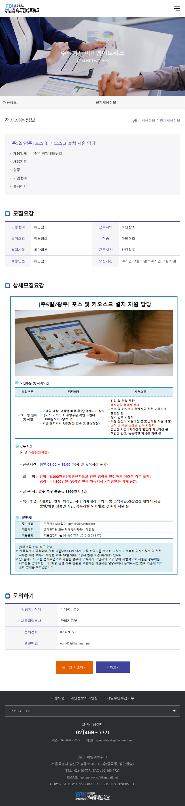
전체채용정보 (106, 102)
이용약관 (58, 698)
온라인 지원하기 (74, 667)
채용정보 (10, 102)
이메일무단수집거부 (118, 698)
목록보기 (113, 667)
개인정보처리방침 (84, 698)
